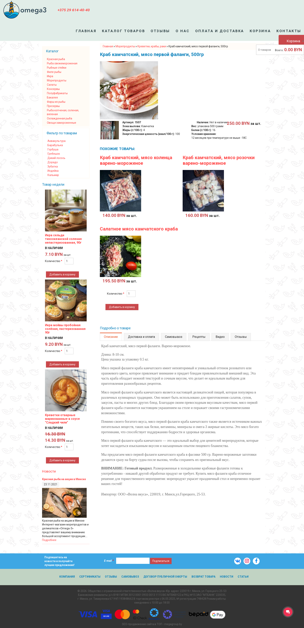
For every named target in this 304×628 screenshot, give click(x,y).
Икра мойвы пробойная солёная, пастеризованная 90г (65, 328)
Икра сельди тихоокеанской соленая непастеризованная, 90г (63, 238)
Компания (67, 576)
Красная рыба (56, 59)
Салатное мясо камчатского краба (139, 229)
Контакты (288, 31)
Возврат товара (203, 576)
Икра (50, 76)
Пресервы (53, 106)
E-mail (109, 560)
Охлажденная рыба (59, 118)
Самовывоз (173, 337)
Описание (111, 337)
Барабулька (55, 145)
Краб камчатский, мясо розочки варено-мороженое (219, 160)
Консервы (53, 89)
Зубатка (53, 166)
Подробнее (49, 540)
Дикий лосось (56, 158)
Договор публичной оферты (165, 576)
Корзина (260, 31)
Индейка (53, 170)
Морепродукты (56, 80)
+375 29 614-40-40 (74, 10)
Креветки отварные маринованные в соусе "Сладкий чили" (62, 418)
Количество (115, 293)
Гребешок (54, 153)
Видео (220, 337)
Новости (49, 471)
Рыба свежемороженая (62, 63)
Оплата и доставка (219, 31)
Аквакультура (57, 140)
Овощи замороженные (61, 122)
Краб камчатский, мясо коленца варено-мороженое (136, 160)
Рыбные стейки (56, 67)
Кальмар (53, 175)
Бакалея (52, 97)
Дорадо (53, 162)
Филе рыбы (54, 71)
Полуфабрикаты (57, 93)
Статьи (243, 576)
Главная (86, 31)
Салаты (52, 84)
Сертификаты (89, 576)
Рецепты (199, 337)
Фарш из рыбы (56, 101)
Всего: (279, 50)
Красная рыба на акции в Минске (64, 479)
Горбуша (53, 149)
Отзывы (160, 31)
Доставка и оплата (141, 337)
